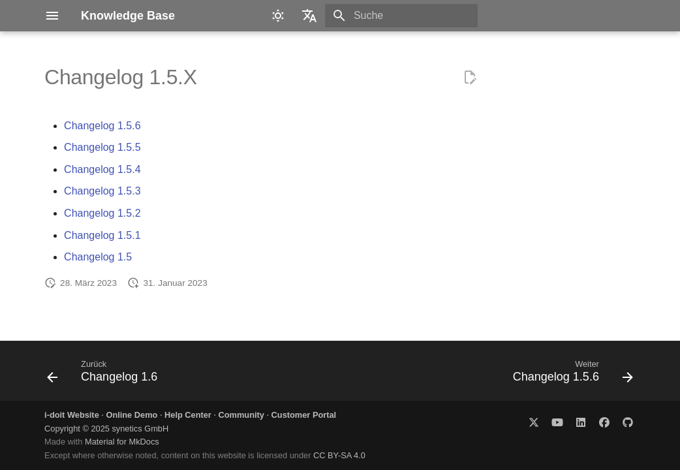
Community (241, 415)
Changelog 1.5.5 (102, 147)
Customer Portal (304, 415)
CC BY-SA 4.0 (339, 455)
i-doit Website (71, 415)
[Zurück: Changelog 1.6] (105, 374)
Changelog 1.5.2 (102, 213)
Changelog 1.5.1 (102, 235)
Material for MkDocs (122, 441)
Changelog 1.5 (98, 256)
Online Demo (131, 415)
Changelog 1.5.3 (102, 190)
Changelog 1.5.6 (102, 125)
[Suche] (401, 15)
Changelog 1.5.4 (102, 169)
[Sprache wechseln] (309, 16)
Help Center (187, 415)
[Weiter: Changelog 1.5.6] (570, 374)
